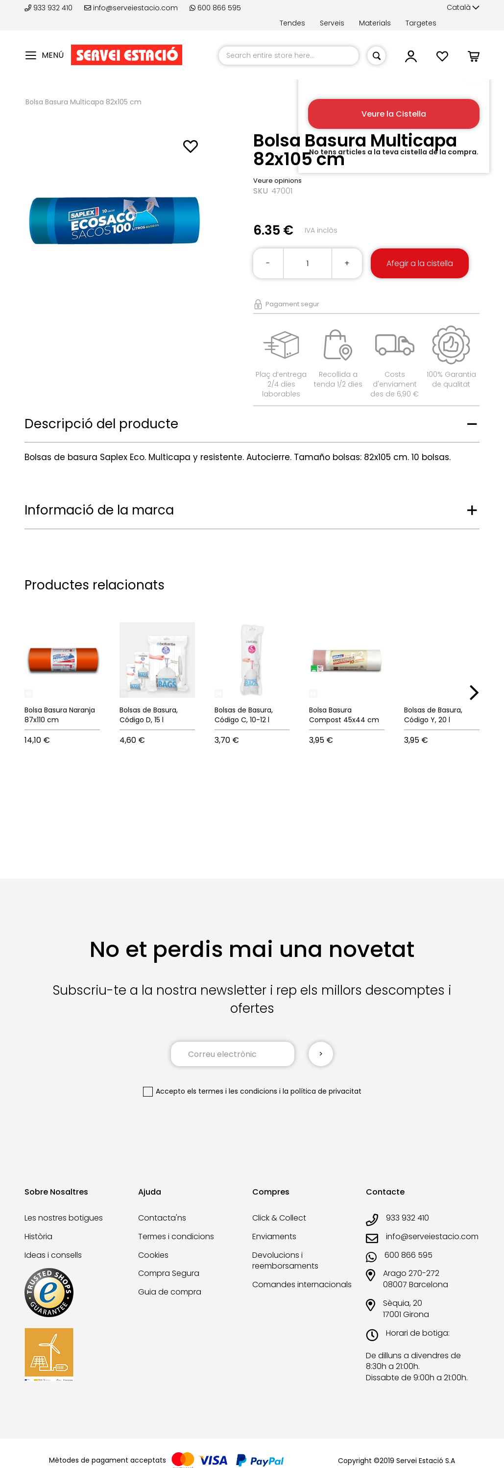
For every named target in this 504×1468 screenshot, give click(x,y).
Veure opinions (277, 180)
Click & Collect (279, 1217)
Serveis (332, 23)
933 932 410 (49, 8)
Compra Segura (168, 1273)
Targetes (421, 23)
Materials (375, 23)
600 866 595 (215, 8)
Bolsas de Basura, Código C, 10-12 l (244, 715)
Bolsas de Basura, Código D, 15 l (149, 715)
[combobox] (289, 56)
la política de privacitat (322, 1091)
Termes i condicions (176, 1236)
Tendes (292, 23)
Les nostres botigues (63, 1217)
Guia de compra (169, 1291)
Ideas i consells (53, 1255)
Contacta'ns (162, 1217)
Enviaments (274, 1236)
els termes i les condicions (232, 1091)
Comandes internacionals (302, 1284)
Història (38, 1236)
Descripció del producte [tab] (101, 424)
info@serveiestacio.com (131, 8)
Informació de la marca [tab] (99, 510)
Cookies (153, 1255)
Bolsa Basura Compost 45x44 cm (344, 715)
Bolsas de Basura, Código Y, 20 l (433, 715)
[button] (463, 7)
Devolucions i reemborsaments (285, 1260)
